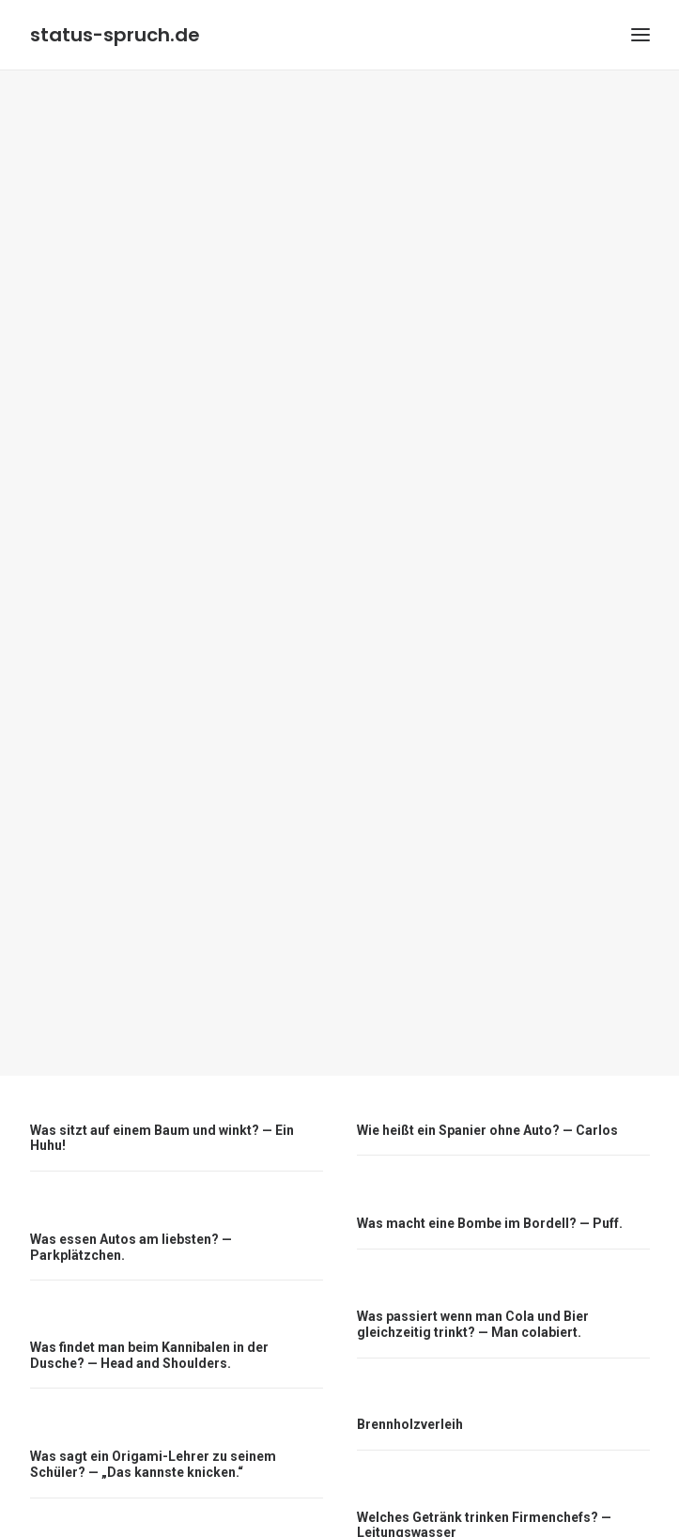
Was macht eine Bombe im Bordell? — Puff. (490, 1164)
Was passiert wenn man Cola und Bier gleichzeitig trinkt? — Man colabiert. (473, 1265)
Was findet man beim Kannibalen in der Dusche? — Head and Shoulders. (149, 1296)
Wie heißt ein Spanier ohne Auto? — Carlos (487, 1071)
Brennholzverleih (410, 1365)
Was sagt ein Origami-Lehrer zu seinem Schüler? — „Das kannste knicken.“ (153, 1405)
